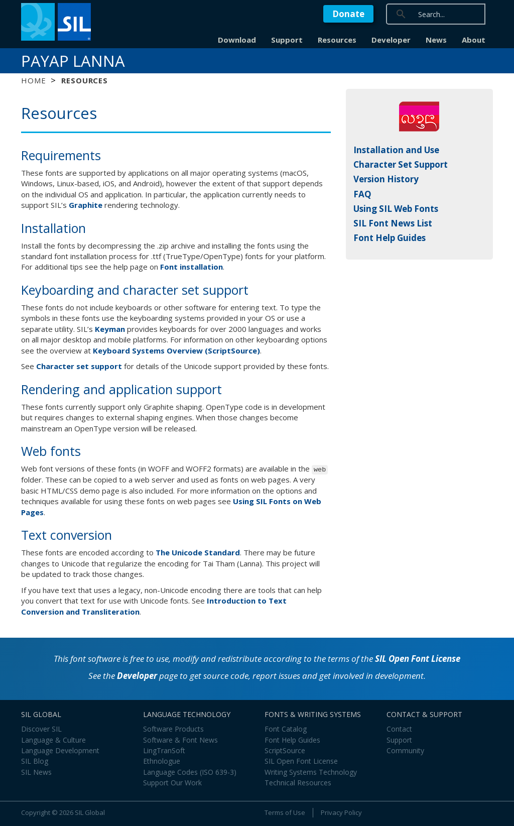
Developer (391, 40)
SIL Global (90, 812)
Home (33, 80)
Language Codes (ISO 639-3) (189, 772)
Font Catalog (286, 729)
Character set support (79, 366)
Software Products (173, 729)
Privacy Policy (341, 812)
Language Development (60, 750)
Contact (399, 729)
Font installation (191, 267)
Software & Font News (180, 740)
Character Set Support (400, 164)
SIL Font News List (392, 223)
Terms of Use (285, 812)
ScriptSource (285, 750)
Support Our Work (172, 782)
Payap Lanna (73, 60)
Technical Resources (298, 782)
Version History (386, 179)
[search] (463, 14)
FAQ (362, 194)
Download (237, 40)
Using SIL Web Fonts (395, 208)
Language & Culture (53, 740)
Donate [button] (348, 14)
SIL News (36, 772)
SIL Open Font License (417, 658)
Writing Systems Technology (311, 772)
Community (405, 750)
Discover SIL (41, 729)
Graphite (85, 205)
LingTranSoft (164, 750)
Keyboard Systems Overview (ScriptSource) (176, 350)
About (473, 40)
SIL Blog (34, 761)
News (436, 40)
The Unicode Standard (198, 552)
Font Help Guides (389, 238)
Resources (337, 40)
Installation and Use (396, 150)
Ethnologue (161, 761)
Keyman (110, 329)
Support (287, 40)
